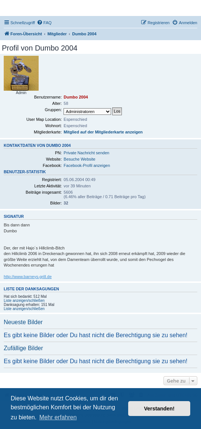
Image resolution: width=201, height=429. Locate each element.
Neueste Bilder (23, 322)
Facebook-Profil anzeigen (87, 165)
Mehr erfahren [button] (58, 417)
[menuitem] (44, 22)
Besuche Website (79, 159)
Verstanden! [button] (159, 409)
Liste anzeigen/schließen (24, 301)
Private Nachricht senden (86, 153)
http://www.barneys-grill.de (28, 276)
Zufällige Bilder (23, 348)
